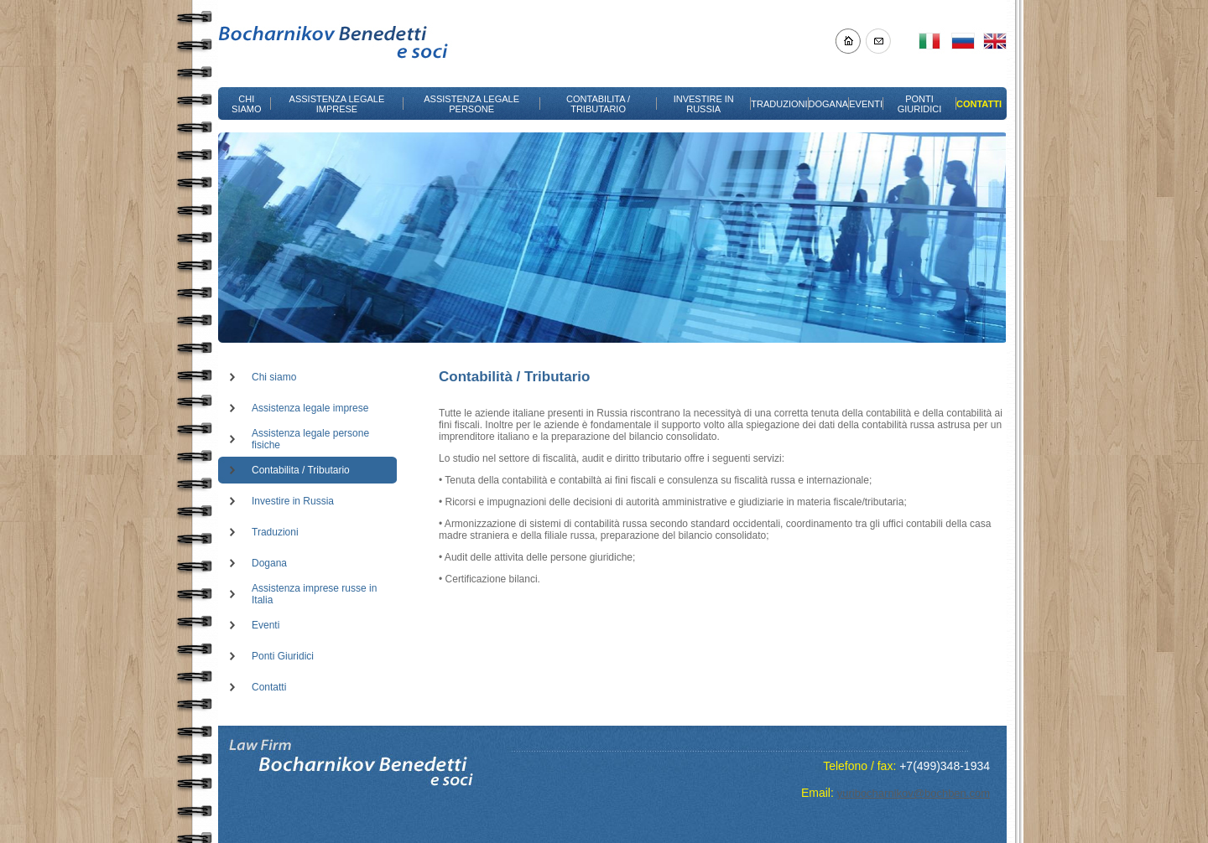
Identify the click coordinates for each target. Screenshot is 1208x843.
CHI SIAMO (246, 104)
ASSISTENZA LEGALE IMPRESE (337, 104)
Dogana (269, 563)
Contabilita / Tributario (301, 470)
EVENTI (866, 104)
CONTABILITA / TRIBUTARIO (598, 104)
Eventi (265, 625)
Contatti (269, 687)
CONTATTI (979, 104)
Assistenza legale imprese (310, 408)
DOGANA (829, 104)
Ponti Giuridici (283, 656)
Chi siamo (274, 377)
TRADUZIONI (779, 104)
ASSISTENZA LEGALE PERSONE (471, 104)
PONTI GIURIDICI (920, 104)
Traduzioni (275, 532)
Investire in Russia (293, 501)
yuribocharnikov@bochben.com (913, 793)
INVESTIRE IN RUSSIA (704, 104)
